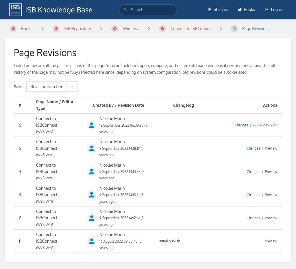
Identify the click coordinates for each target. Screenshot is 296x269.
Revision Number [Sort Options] (46, 86)
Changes (241, 125)
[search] (148, 9)
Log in (273, 9)
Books (246, 9)
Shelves (218, 9)
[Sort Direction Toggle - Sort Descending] (71, 86)
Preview (271, 148)
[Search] (126, 9)
